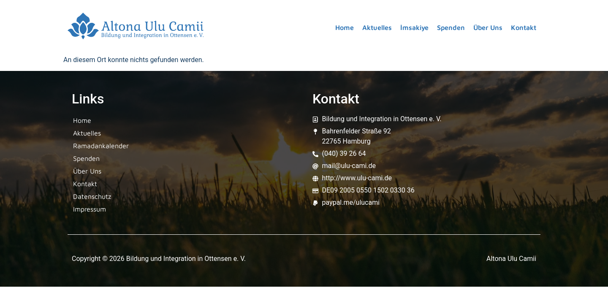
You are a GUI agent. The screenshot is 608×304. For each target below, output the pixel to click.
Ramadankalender (101, 145)
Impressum (89, 209)
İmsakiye (414, 27)
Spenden (451, 27)
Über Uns (487, 27)
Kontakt (523, 27)
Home (344, 27)
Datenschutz (92, 196)
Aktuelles (377, 27)
